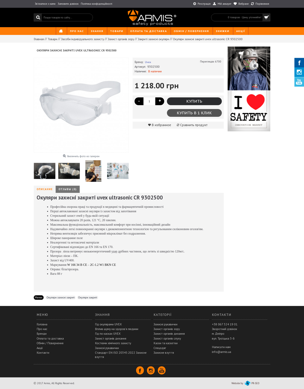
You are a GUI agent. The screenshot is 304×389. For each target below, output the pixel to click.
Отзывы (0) (68, 189)
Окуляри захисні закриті (61, 297)
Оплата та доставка (50, 338)
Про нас (42, 329)
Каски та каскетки (166, 343)
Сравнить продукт (193, 125)
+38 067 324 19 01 (225, 324)
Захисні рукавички (107, 348)
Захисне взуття (164, 352)
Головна (42, 324)
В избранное (161, 125)
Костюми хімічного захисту (113, 343)
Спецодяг (160, 348)
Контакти (43, 352)
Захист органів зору (167, 329)
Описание (45, 189)
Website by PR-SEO (245, 383)
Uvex (148, 62)
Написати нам (221, 347)
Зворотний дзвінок (224, 329)
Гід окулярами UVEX (108, 324)
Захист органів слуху (167, 338)
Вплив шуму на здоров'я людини (116, 329)
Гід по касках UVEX (108, 333)
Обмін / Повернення (50, 343)
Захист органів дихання (110, 338)
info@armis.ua (221, 352)
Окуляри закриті (87, 297)
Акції (40, 348)
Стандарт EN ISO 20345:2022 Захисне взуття (121, 355)
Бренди (42, 333)
